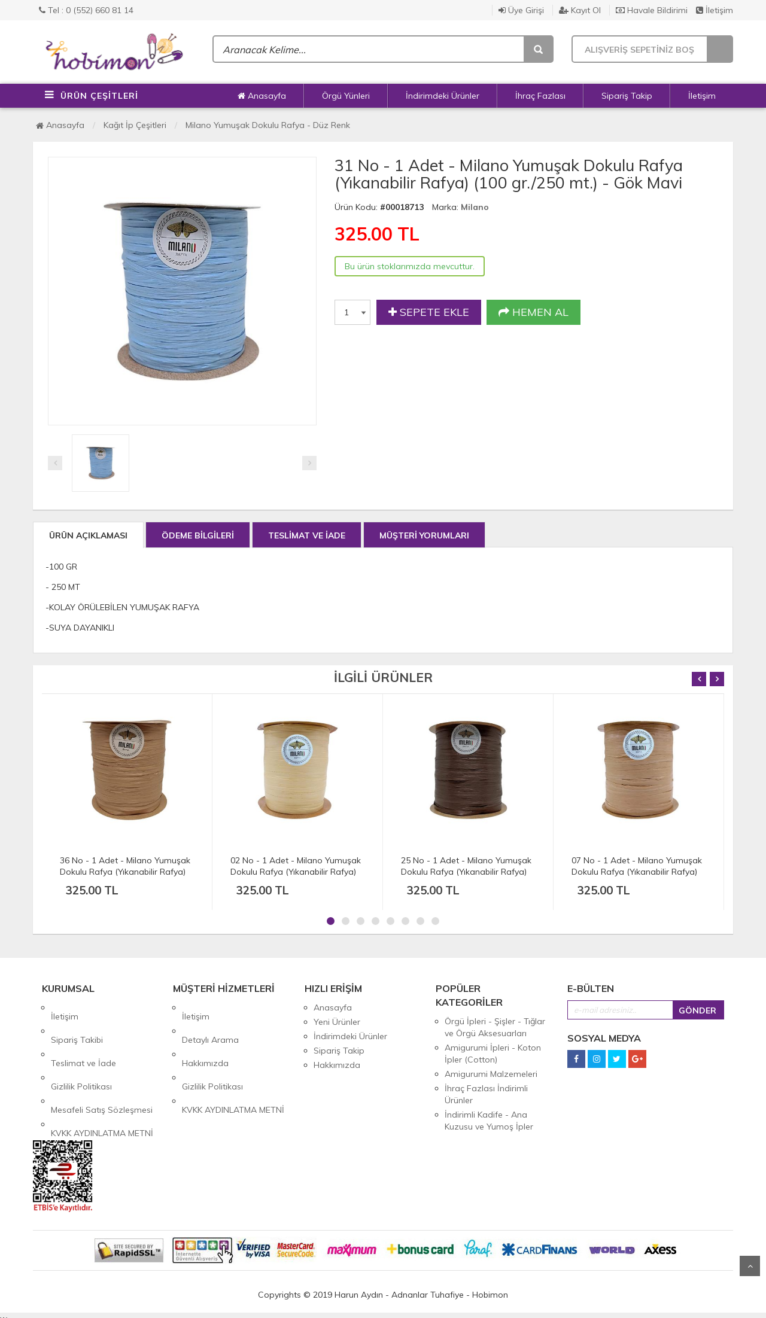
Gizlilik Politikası (81, 1050)
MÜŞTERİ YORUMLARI (424, 535)
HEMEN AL (533, 312)
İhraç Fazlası (540, 95)
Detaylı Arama (210, 1021)
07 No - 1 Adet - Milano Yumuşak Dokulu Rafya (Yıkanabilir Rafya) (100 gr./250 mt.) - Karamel (637, 871)
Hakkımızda (205, 1036)
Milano (475, 207)
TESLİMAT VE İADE (306, 535)
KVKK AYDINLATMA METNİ (102, 1079)
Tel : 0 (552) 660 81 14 (86, 10)
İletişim (714, 10)
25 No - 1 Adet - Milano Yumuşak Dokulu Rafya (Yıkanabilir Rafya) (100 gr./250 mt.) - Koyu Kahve (466, 871)
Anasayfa (262, 96)
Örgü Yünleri (346, 95)
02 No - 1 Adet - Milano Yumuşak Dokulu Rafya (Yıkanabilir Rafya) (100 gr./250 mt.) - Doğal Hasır (295, 871)
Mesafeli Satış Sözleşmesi (102, 1065)
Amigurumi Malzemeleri (491, 1074)
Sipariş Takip (626, 95)
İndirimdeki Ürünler (442, 95)
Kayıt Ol (580, 10)
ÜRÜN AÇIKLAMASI (88, 535)
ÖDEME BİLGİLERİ (198, 535)
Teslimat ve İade (83, 1036)
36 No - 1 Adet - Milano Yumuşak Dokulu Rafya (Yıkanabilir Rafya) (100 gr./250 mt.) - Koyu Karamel (125, 871)
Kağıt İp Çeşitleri (135, 125)
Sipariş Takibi (77, 1021)
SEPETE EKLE (428, 312)
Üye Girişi (521, 10)
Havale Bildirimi (652, 10)
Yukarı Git (750, 1266)
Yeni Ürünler (337, 1021)
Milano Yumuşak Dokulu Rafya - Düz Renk (268, 125)
